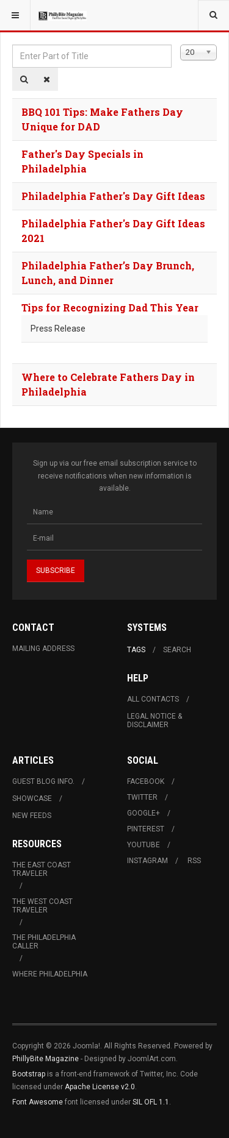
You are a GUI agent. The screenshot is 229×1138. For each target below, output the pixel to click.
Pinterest (145, 829)
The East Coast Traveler (41, 869)
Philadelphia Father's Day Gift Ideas (113, 196)
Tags (136, 649)
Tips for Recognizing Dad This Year (109, 307)
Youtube (143, 845)
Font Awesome (37, 1102)
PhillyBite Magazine (45, 1058)
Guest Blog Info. (43, 781)
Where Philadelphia (49, 974)
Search (177, 649)
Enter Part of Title (12, 44)
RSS (194, 860)
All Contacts (153, 699)
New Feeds (31, 815)
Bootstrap (28, 1074)
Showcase (32, 798)
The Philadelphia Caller (44, 941)
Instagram (147, 860)
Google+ (143, 813)
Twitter (142, 797)
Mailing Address (43, 648)
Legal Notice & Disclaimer (154, 720)
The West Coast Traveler (42, 905)
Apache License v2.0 (100, 1087)
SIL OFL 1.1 (151, 1102)
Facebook (145, 781)
